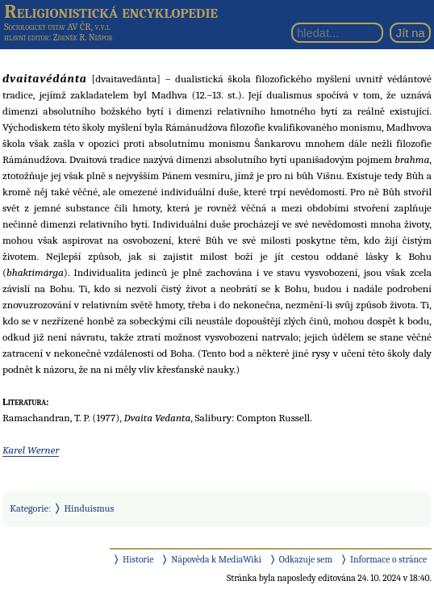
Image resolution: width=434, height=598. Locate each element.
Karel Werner (30, 450)
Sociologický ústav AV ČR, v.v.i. (57, 26)
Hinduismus (90, 508)
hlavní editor (26, 37)
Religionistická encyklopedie (111, 11)
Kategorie (29, 508)
